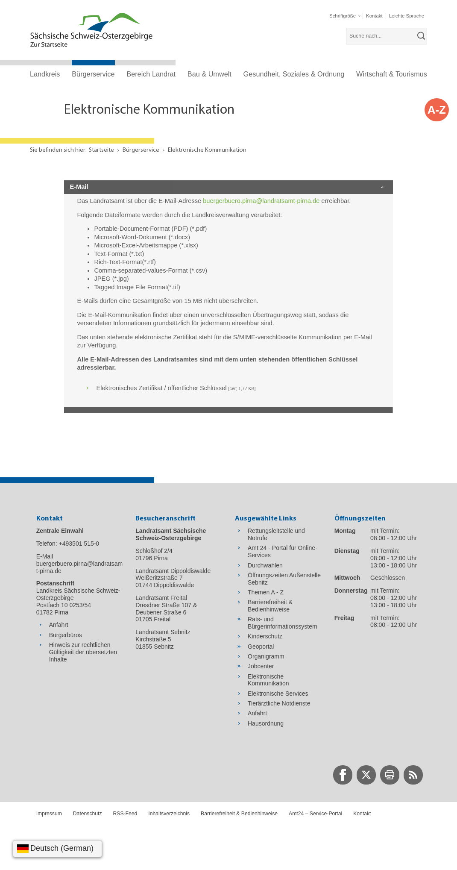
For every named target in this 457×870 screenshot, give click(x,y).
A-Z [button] (437, 109)
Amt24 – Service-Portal (315, 814)
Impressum (49, 814)
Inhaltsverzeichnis (169, 814)
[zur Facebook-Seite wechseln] (342, 775)
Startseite (101, 150)
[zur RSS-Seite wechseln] (413, 775)
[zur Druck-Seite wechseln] (389, 775)
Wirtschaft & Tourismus (391, 74)
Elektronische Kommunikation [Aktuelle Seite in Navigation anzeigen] (207, 150)
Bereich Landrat (151, 74)
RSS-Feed (125, 814)
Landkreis (45, 74)
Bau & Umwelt (209, 74)
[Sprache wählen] (57, 848)
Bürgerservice (93, 74)
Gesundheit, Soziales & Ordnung (294, 74)
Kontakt (362, 814)
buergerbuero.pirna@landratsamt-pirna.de (261, 200)
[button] (344, 16)
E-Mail (79, 186)
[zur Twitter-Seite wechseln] (366, 775)
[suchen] (421, 36)
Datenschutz (87, 814)
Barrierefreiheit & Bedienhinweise (239, 814)
